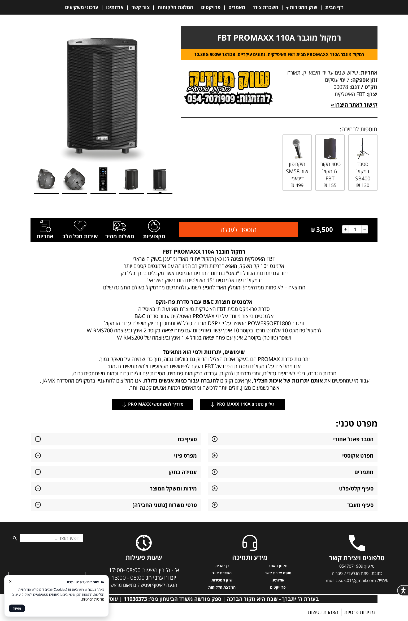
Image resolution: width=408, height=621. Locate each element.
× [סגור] (10, 581)
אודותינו (115, 7)
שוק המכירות (303, 7)
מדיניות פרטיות (359, 612)
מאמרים (236, 7)
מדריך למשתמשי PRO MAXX (152, 404)
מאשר (17, 608)
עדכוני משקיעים (81, 7)
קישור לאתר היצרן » (354, 104)
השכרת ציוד (265, 7)
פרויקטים (210, 7)
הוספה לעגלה (238, 229)
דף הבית (334, 7)
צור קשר (141, 7)
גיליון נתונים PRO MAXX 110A (242, 404)
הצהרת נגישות (323, 612)
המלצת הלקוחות (175, 7)
